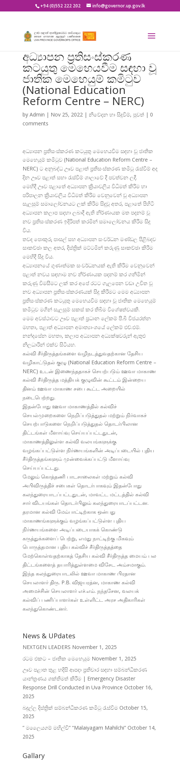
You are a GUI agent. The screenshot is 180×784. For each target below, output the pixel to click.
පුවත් (138, 114)
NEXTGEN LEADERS (47, 646)
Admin (37, 114)
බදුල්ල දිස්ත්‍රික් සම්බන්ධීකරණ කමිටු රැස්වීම (70, 707)
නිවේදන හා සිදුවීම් (109, 114)
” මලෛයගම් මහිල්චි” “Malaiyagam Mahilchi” (74, 727)
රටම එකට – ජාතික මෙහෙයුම (56, 658)
